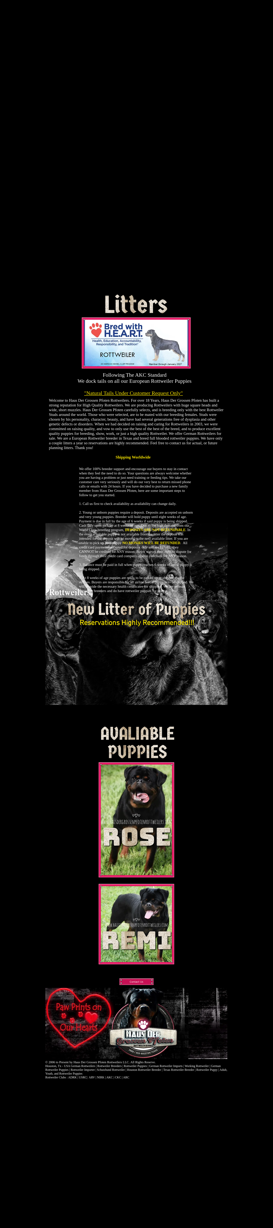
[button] (136, 673)
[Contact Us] (136, 981)
